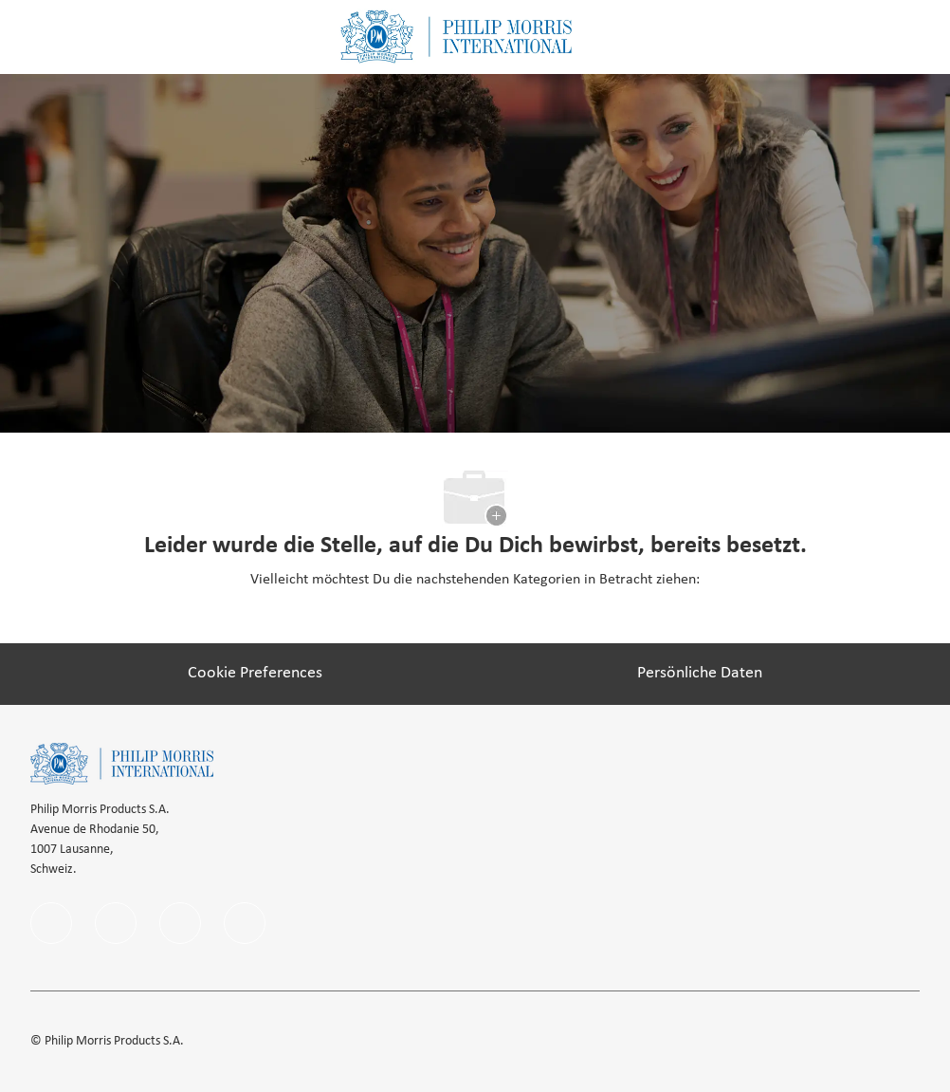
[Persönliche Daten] (699, 673)
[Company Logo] (456, 36)
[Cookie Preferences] (255, 673)
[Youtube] (244, 923)
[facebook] (51, 923)
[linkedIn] (116, 923)
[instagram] (180, 923)
